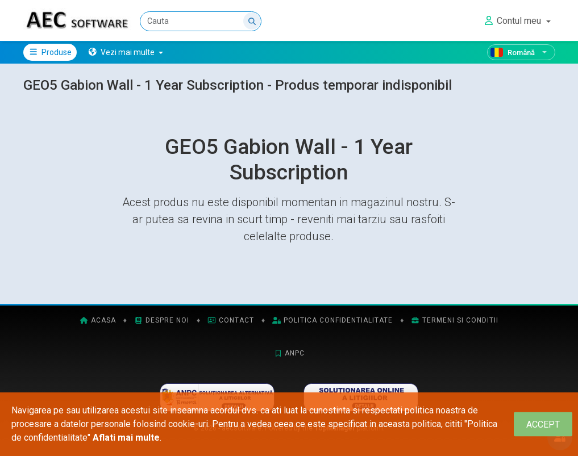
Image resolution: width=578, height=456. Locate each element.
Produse (50, 52)
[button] (125, 52)
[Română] (521, 52)
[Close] (543, 424)
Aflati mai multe (126, 437)
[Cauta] (201, 21)
